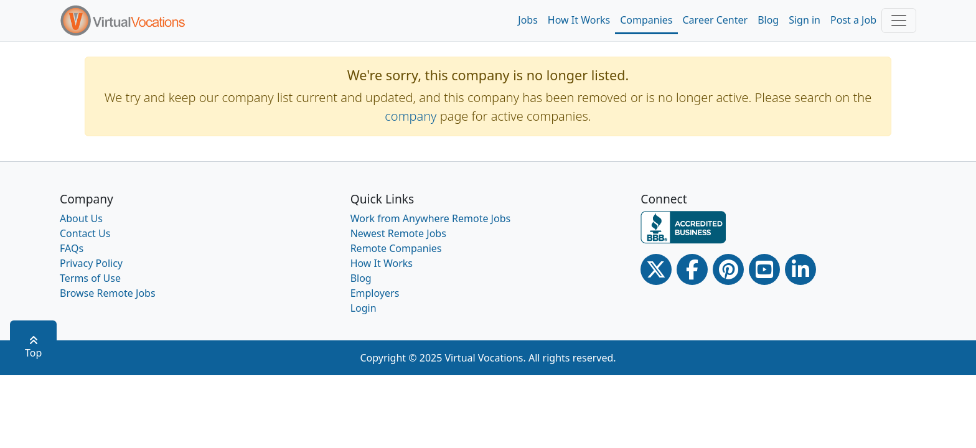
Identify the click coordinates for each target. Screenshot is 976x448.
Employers (375, 293)
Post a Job (853, 20)
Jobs (528, 20)
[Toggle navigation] (898, 20)
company (410, 116)
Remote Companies (396, 248)
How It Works (579, 20)
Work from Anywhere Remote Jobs (430, 218)
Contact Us (85, 233)
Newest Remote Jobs (398, 233)
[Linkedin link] (800, 269)
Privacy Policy (91, 263)
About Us (81, 218)
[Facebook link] (692, 269)
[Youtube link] (764, 269)
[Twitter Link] (656, 269)
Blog (768, 20)
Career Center (715, 20)
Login (363, 308)
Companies (646, 20)
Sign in (804, 20)
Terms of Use (90, 278)
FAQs (71, 248)
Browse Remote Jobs (108, 293)
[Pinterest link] (728, 269)
